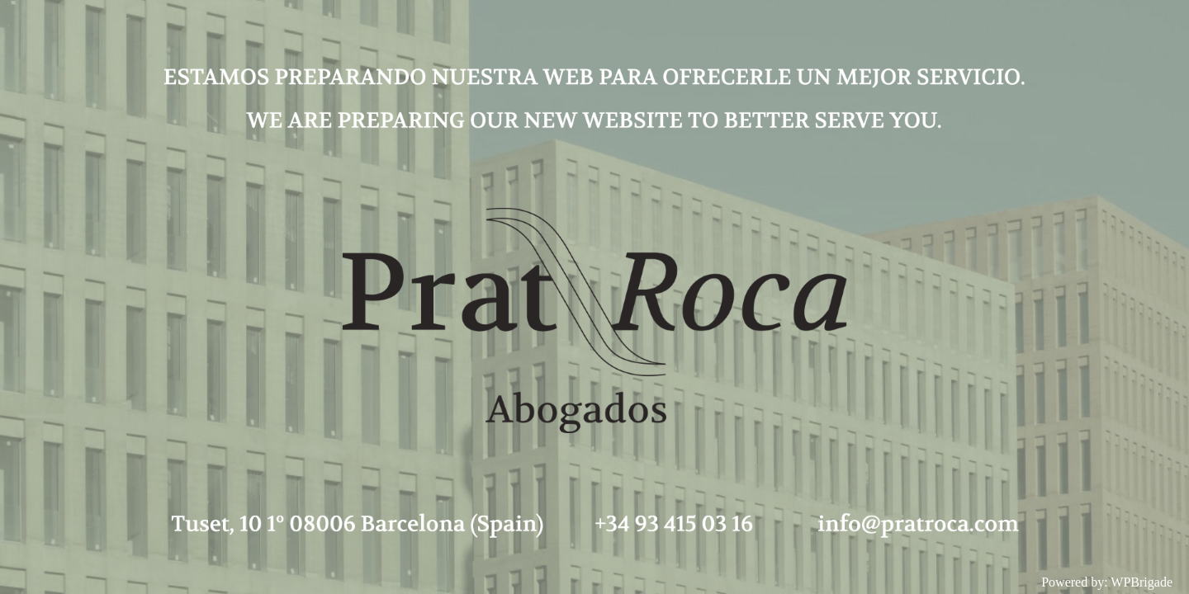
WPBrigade (1141, 582)
